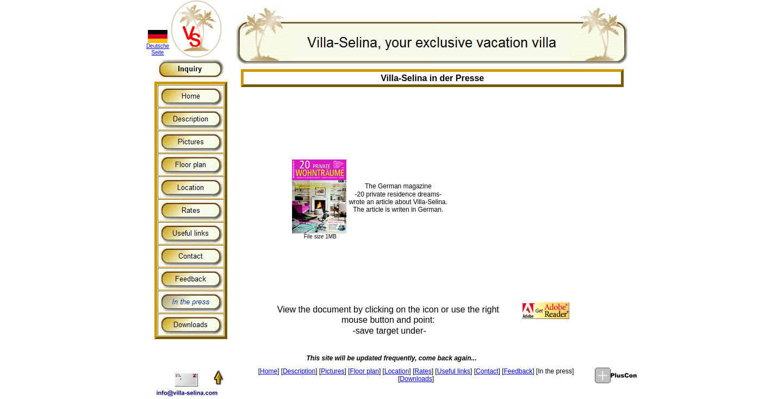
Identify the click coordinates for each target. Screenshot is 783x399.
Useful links (453, 371)
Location (396, 371)
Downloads (416, 379)
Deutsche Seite (157, 49)
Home (268, 371)
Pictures (332, 371)
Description (299, 371)
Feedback (518, 371)
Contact (487, 371)
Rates (422, 371)
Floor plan (364, 371)
